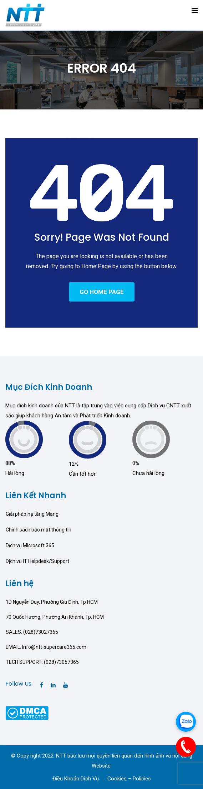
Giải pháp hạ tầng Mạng (32, 514)
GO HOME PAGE (102, 291)
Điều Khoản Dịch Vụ (75, 778)
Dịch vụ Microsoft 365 (30, 545)
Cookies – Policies (129, 778)
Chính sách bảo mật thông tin (38, 530)
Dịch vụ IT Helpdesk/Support (37, 561)
